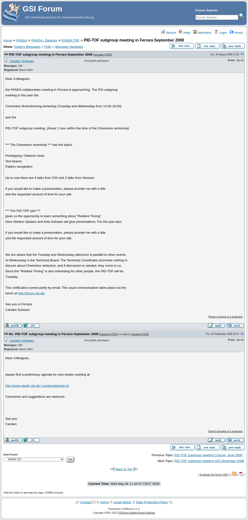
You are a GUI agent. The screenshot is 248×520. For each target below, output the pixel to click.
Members (202, 32)
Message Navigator (69, 47)
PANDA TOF (70, 40)
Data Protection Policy (152, 502)
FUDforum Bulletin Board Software (136, 513)
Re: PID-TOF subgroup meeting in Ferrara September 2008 (53, 334)
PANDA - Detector (44, 40)
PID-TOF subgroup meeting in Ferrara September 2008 (50, 54)
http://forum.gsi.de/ (31, 293)
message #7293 (108, 334)
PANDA (21, 40)
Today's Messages (27, 47)
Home (236, 32)
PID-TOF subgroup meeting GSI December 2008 (209, 461)
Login (220, 32)
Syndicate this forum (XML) (214, 474)
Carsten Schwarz (21, 61)
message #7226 (102, 54)
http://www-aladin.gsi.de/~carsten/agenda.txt (37, 386)
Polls (47, 47)
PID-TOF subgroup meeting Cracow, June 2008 (208, 455)
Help (184, 32)
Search (168, 32)
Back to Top (124, 469)
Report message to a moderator (226, 316)
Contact (85, 502)
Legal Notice (122, 502)
